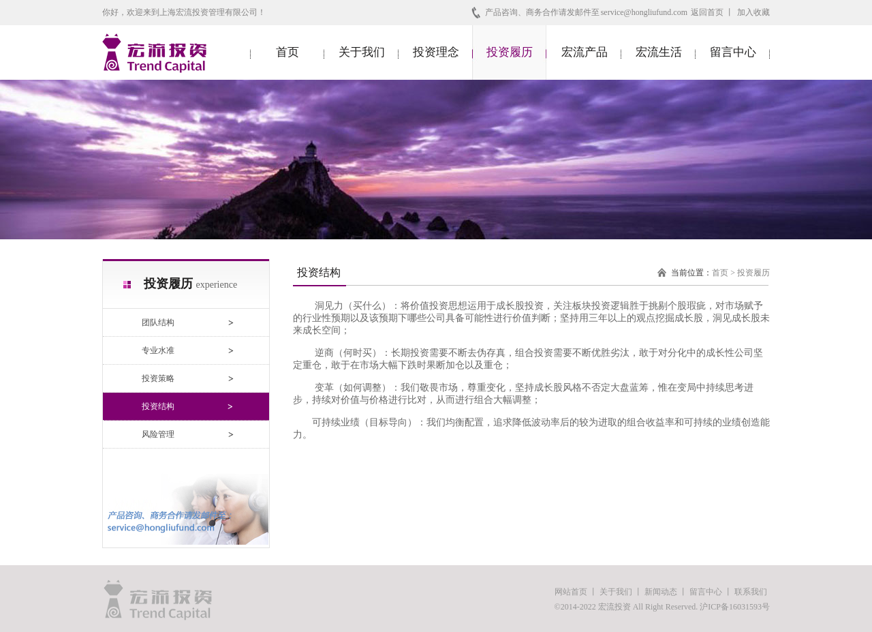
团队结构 (158, 322)
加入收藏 (753, 12)
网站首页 (571, 592)
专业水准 (158, 350)
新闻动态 (660, 592)
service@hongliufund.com (644, 12)
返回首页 (707, 12)
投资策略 (158, 378)
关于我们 (362, 52)
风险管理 (158, 434)
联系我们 (750, 592)
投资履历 (509, 52)
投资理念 (436, 52)
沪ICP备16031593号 (735, 607)
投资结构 (158, 406)
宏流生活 (659, 52)
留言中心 (733, 52)
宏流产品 (584, 52)
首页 (287, 52)
